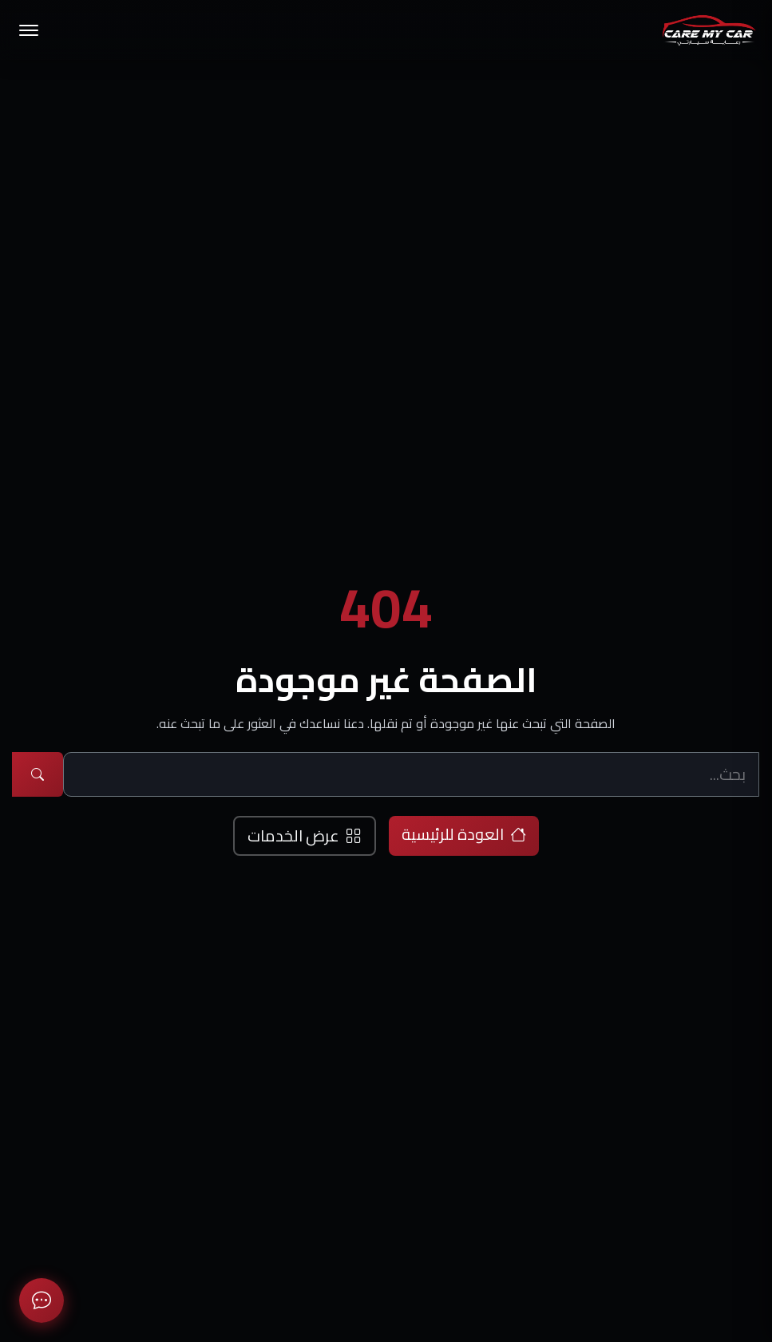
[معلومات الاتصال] (41, 1300)
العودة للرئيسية (464, 834)
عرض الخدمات (304, 835)
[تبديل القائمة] (29, 30)
